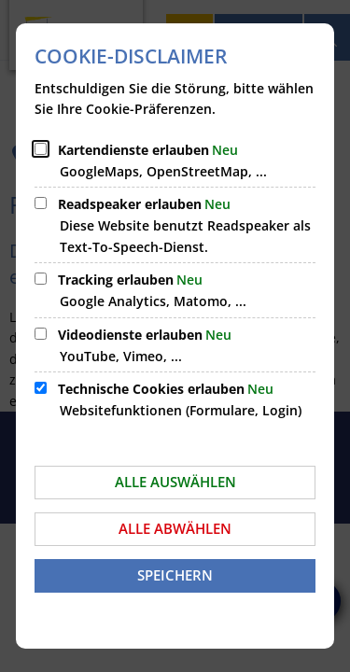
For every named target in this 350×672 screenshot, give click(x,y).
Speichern (175, 575)
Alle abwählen (175, 528)
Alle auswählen (175, 481)
